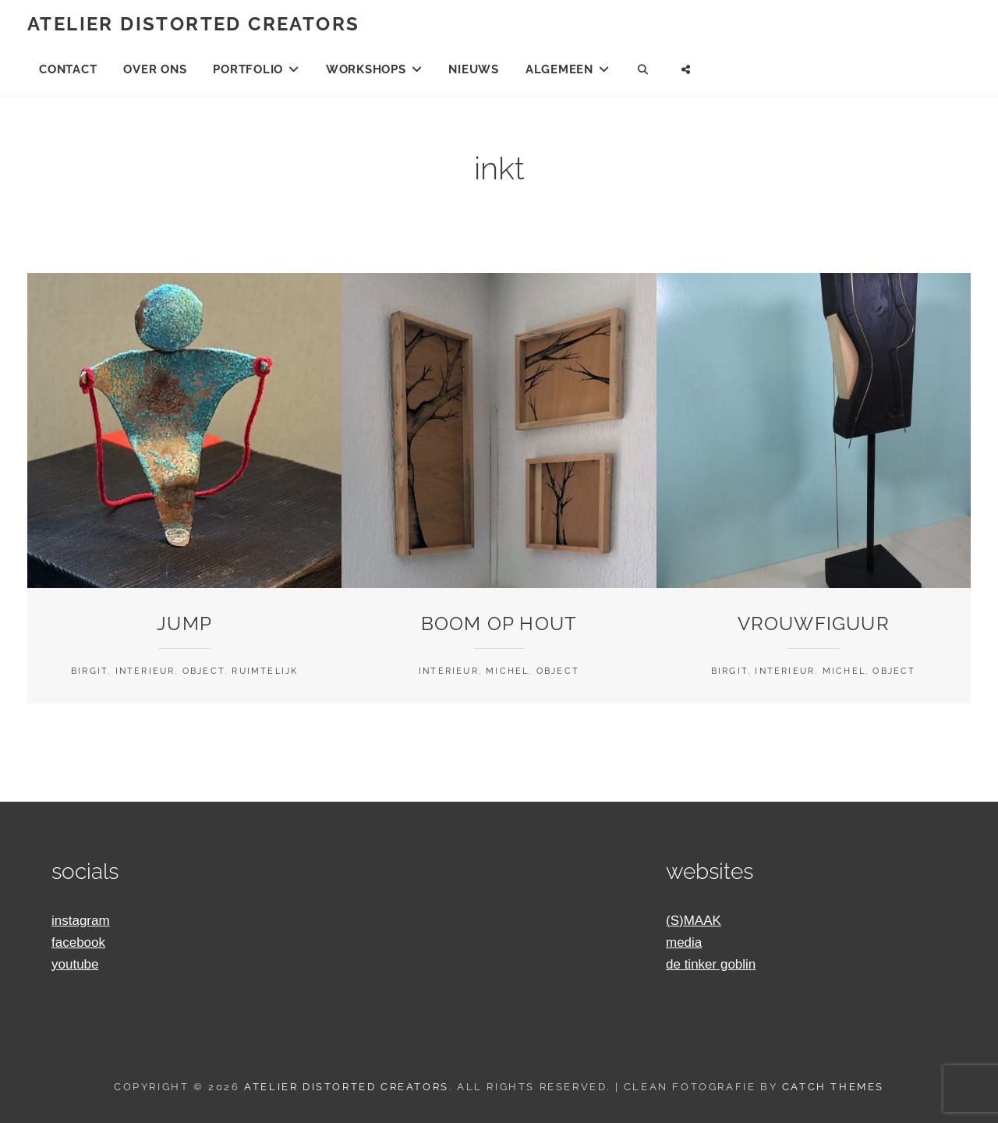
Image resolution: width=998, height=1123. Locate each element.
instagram (80, 920)
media (684, 942)
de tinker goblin (711, 964)
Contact (68, 69)
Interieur (145, 671)
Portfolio (248, 69)
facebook (78, 942)
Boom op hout (499, 623)
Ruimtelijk (265, 671)
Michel (507, 671)
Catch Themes (833, 1087)
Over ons (154, 69)
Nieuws (473, 69)
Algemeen (559, 69)
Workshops (366, 69)
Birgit (89, 671)
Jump (184, 623)
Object (203, 671)
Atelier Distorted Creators (193, 23)
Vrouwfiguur (814, 623)
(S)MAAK (693, 920)
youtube (75, 964)
